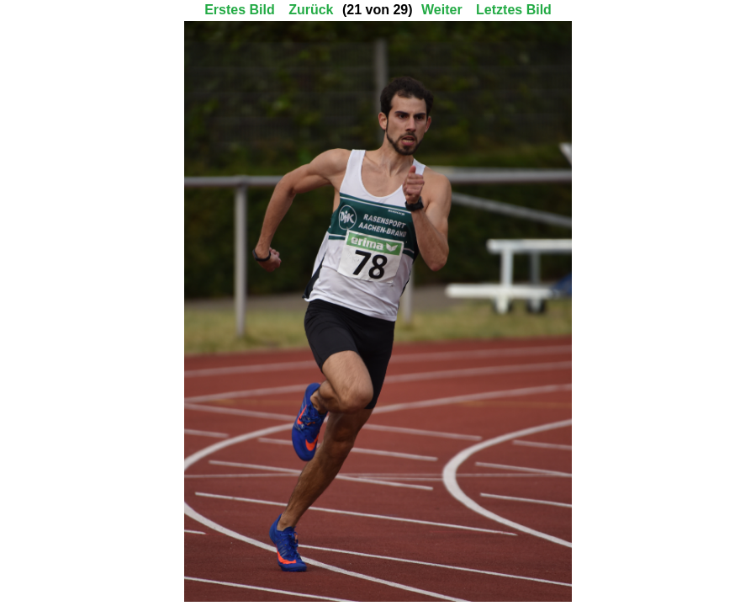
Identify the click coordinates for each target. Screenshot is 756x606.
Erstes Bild (239, 10)
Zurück (310, 10)
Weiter (442, 10)
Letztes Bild (514, 10)
